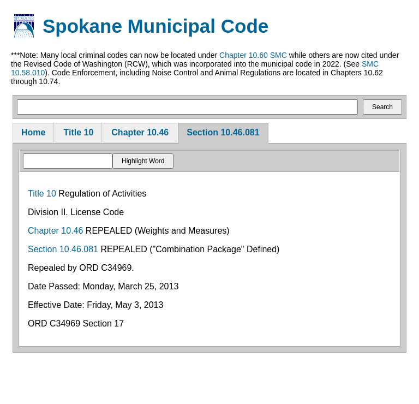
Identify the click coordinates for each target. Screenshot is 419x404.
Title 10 (78, 132)
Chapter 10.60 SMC (253, 55)
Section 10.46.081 (223, 132)
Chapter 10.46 (140, 132)
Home (33, 132)
